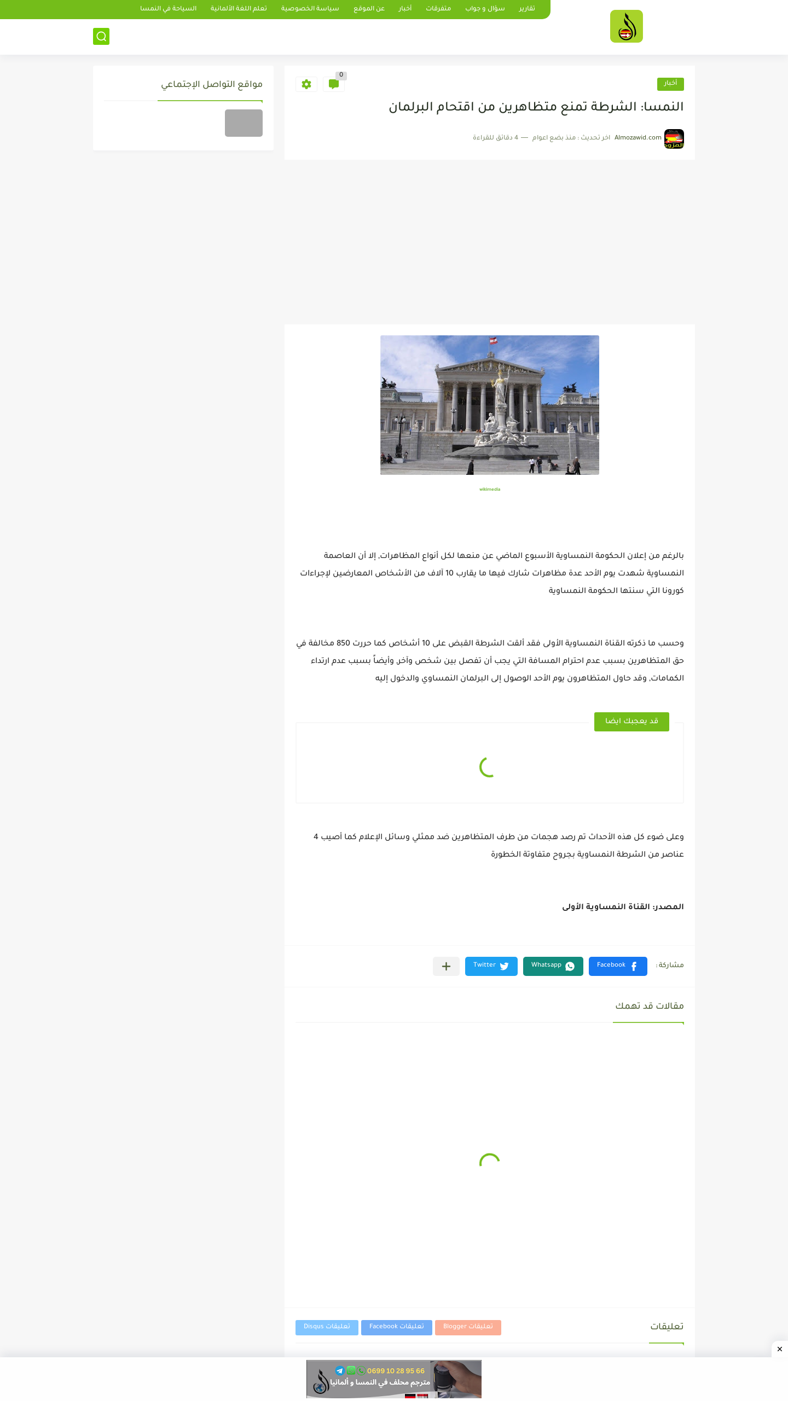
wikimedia (490, 489)
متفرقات (438, 9)
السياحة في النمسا (168, 9)
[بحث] (101, 36)
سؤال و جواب (485, 9)
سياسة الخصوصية (310, 9)
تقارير (527, 9)
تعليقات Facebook (396, 1327)
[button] (618, 966)
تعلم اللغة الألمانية (239, 9)
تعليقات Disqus (327, 1327)
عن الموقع (369, 9)
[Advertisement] (490, 242)
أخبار (405, 9)
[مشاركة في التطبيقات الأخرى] (446, 966)
